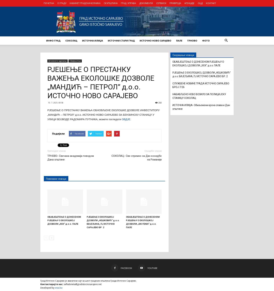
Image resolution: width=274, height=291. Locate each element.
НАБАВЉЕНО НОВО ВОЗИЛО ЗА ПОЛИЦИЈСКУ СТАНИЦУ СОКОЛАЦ (199, 96)
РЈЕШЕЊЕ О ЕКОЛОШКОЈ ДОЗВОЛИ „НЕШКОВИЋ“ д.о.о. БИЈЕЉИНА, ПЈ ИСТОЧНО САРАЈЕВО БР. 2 (201, 74)
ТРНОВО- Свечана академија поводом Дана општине (70, 157)
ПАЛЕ (179, 40)
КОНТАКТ (211, 3)
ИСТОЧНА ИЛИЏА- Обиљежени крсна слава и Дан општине (201, 107)
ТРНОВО (192, 40)
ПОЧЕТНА (49, 3)
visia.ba (58, 287)
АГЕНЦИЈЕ (189, 3)
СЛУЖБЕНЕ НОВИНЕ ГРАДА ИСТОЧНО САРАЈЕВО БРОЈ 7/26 (200, 85)
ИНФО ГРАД (53, 40)
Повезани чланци (56, 178)
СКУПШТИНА (111, 3)
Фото (206, 40)
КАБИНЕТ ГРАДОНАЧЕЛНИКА (85, 3)
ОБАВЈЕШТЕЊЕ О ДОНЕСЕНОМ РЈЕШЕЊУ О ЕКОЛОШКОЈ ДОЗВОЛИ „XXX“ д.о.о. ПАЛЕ (64, 220)
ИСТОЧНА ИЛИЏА (92, 40)
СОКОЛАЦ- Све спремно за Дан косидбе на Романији (136, 157)
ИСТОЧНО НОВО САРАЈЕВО (155, 40)
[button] (226, 40)
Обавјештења (75, 61)
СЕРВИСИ (161, 3)
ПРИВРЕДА (175, 3)
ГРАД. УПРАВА (128, 3)
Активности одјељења (57, 61)
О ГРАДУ (61, 3)
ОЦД (200, 3)
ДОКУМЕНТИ (146, 3)
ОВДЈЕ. (126, 119)
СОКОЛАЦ (71, 40)
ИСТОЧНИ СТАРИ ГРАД (121, 40)
